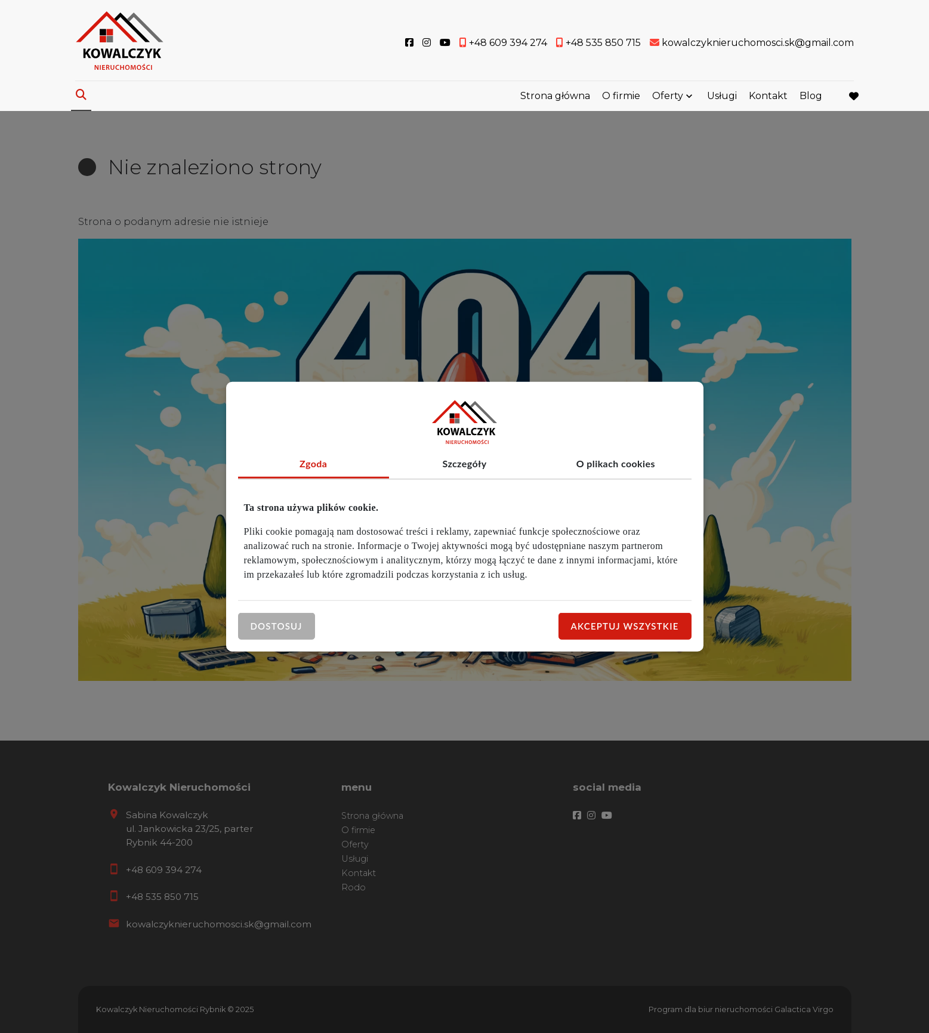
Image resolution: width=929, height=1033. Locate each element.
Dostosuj (277, 626)
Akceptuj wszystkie (625, 626)
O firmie (621, 97)
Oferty (667, 97)
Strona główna (555, 97)
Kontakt (768, 97)
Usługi (722, 97)
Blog (811, 97)
